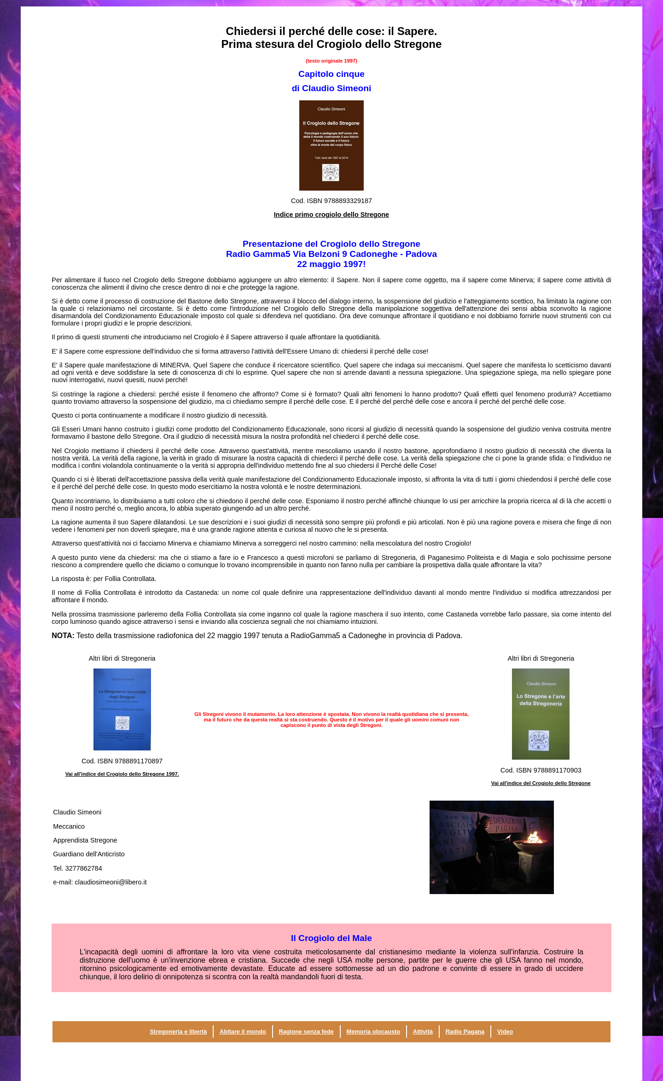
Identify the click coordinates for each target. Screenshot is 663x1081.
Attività (423, 1031)
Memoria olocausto (373, 1031)
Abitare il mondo (243, 1031)
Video (505, 1031)
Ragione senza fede (306, 1031)
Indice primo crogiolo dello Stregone (331, 214)
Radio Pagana (465, 1031)
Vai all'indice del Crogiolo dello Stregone (541, 783)
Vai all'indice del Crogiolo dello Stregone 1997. (122, 774)
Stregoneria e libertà (178, 1031)
